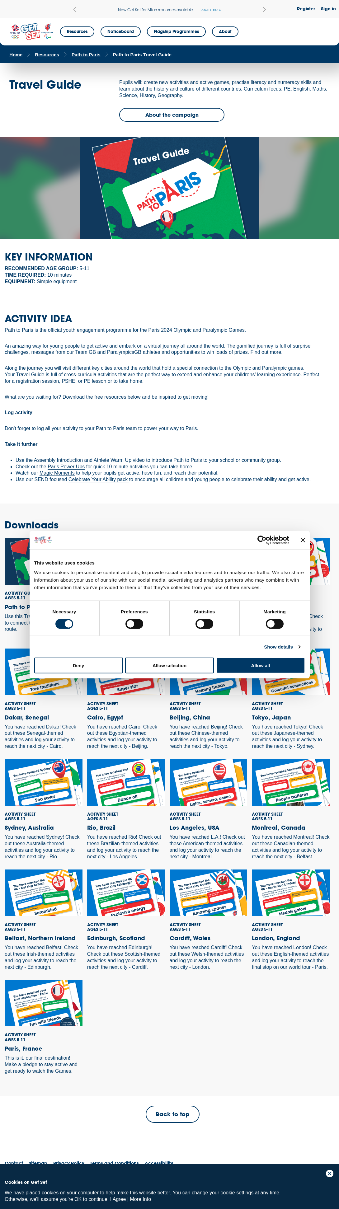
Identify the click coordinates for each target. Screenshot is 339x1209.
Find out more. (266, 352)
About (225, 31)
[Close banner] (303, 540)
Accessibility (159, 1163)
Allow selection (169, 665)
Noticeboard (120, 31)
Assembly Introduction (58, 460)
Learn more (210, 9)
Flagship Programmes (176, 31)
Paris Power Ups (66, 466)
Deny (78, 665)
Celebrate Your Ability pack (98, 479)
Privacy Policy (68, 1163)
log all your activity (57, 428)
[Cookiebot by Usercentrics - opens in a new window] (262, 540)
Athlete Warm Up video (119, 460)
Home (15, 54)
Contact (14, 1163)
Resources (77, 31)
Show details (278, 646)
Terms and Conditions (114, 1163)
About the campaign (172, 114)
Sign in (328, 9)
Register (306, 9)
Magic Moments (57, 473)
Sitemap (38, 1163)
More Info (140, 1199)
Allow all (260, 665)
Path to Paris (86, 54)
